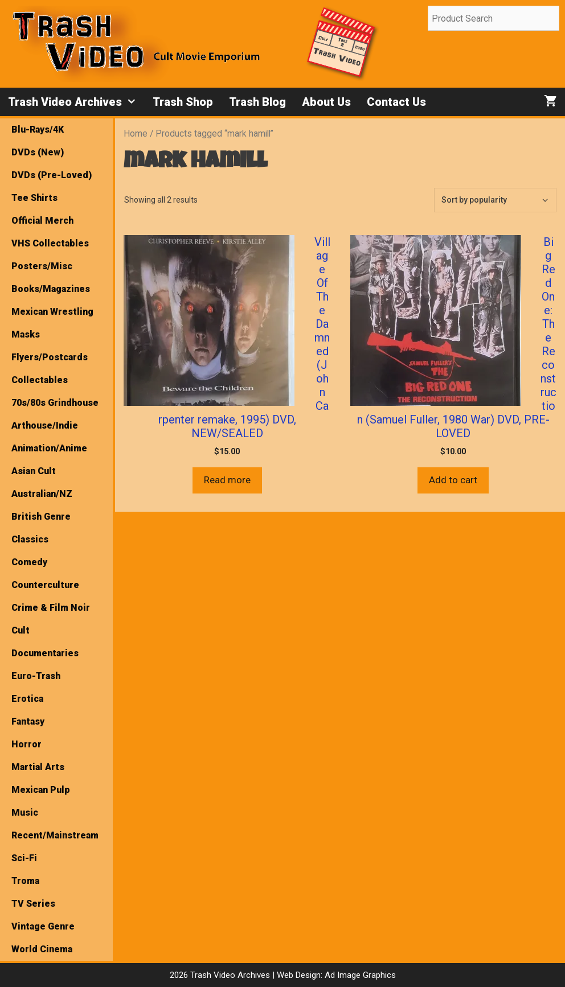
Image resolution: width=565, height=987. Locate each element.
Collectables (39, 380)
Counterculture (45, 584)
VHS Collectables (50, 243)
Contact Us (396, 102)
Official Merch (42, 220)
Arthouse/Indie (44, 425)
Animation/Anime (49, 448)
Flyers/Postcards (49, 357)
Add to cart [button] (453, 480)
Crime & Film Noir (50, 607)
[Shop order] (495, 200)
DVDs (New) (37, 152)
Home (136, 133)
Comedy (29, 562)
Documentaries (45, 653)
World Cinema (41, 949)
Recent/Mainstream (55, 835)
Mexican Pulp (40, 789)
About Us (326, 102)
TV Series (33, 903)
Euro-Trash (35, 676)
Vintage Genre (43, 926)
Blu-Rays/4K (37, 129)
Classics (29, 539)
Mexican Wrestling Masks (52, 323)
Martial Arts (37, 767)
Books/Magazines (50, 288)
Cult (20, 630)
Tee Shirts (34, 197)
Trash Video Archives (76, 102)
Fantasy (27, 721)
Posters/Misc (41, 266)
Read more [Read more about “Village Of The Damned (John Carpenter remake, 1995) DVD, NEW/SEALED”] (227, 480)
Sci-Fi (24, 858)
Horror (26, 744)
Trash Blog (257, 102)
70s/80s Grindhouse (55, 402)
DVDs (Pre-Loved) (51, 175)
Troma (25, 880)
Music (24, 812)
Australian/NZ (41, 493)
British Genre (41, 516)
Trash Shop (183, 102)
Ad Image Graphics (359, 975)
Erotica (27, 698)
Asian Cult (33, 471)
